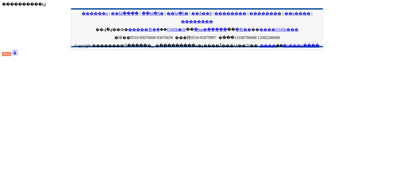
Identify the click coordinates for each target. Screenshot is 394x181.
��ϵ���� (297, 13)
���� (268, 45)
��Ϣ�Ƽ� (153, 13)
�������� (230, 13)
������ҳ (95, 13)
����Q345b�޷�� (279, 29)
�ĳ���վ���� (301, 45)
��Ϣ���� (125, 13)
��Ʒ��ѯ (201, 13)
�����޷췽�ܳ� (144, 29)
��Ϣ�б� (177, 13)
